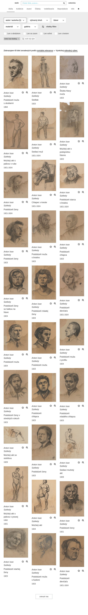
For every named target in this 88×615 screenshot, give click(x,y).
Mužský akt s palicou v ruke (10, 167)
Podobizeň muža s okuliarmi (11, 106)
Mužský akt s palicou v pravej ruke (11, 521)
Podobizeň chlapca (64, 258)
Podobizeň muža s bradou (39, 260)
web (17, 7)
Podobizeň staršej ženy (12, 575)
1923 (34, 108)
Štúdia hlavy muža (65, 97)
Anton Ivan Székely (9, 99)
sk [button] (78, 3)
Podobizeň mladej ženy (40, 317)
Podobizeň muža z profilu (67, 363)
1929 (62, 482)
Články (38, 13)
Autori (29, 13)
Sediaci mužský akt (67, 476)
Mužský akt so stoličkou (10, 461)
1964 (6, 112)
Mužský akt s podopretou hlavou (66, 156)
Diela (11, 13)
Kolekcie (19, 13)
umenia (72, 7)
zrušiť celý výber (28, 43)
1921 (6, 528)
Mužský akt (37, 530)
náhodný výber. (71, 55)
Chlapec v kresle (39, 207)
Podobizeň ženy (11, 214)
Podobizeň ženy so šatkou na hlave (11, 313)
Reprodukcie (63, 13)
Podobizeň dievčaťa (64, 314)
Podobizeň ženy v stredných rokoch (12, 421)
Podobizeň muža (11, 366)
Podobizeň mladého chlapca (67, 419)
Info (72, 13)
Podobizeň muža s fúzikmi (39, 583)
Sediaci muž (37, 156)
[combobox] (43, 8)
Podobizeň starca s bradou (68, 206)
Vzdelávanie (49, 13)
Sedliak (35, 104)
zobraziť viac (43, 601)
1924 (6, 321)
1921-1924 (36, 160)
